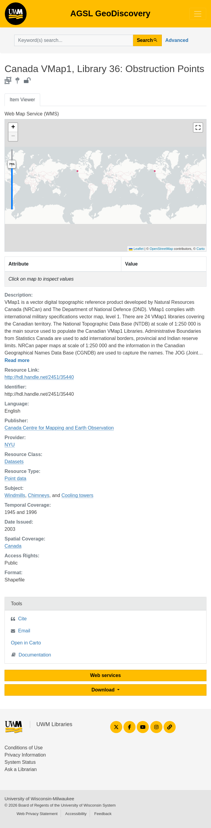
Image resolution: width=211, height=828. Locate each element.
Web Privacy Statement (37, 813)
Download (103, 689)
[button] (13, 127)
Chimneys (38, 495)
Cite (22, 618)
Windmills (15, 495)
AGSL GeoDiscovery (15, 15)
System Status (20, 762)
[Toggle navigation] (197, 14)
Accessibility (76, 813)
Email (24, 630)
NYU (10, 444)
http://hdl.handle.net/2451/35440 (39, 377)
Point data (15, 478)
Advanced (176, 40)
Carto (201, 248)
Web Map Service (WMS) (32, 113)
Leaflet (136, 248)
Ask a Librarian (21, 769)
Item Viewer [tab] (22, 99)
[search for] (73, 40)
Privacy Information (25, 754)
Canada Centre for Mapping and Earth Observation (59, 427)
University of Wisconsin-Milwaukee (39, 798)
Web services (105, 675)
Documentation (31, 654)
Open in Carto (26, 642)
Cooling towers (78, 495)
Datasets (14, 461)
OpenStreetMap (161, 248)
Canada (13, 546)
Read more (17, 360)
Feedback (102, 813)
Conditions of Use (24, 747)
